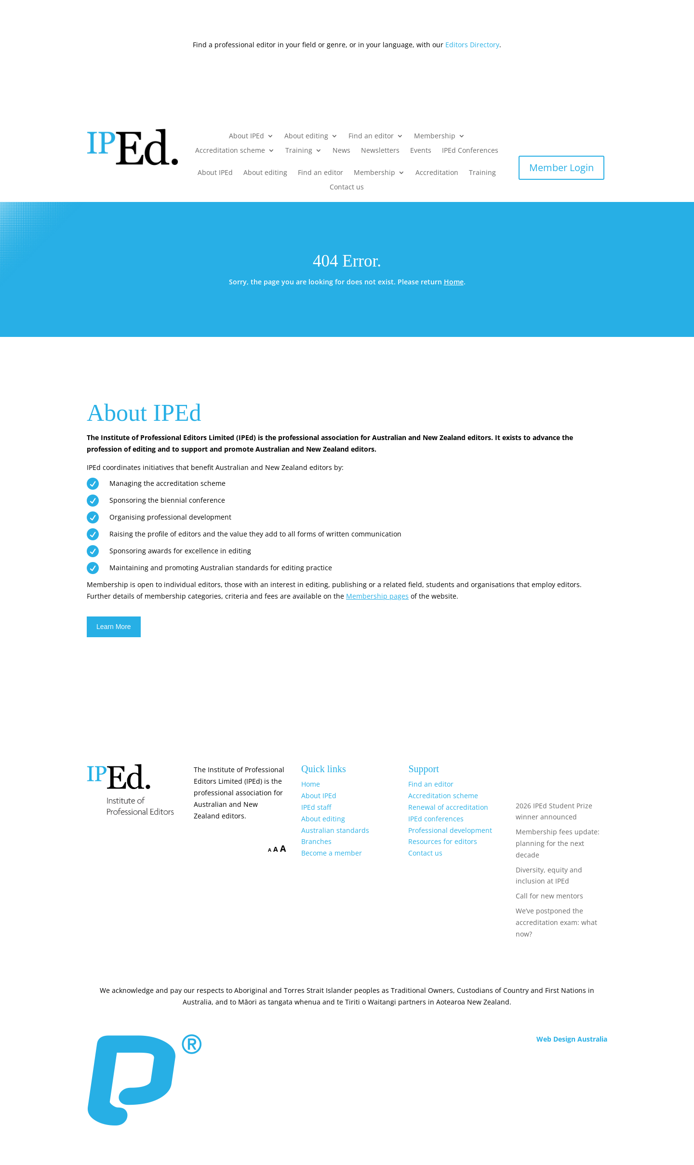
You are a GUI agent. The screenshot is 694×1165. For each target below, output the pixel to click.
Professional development (450, 830)
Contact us (347, 187)
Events (420, 151)
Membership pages (377, 596)
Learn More (113, 626)
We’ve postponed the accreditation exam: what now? (556, 922)
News (341, 151)
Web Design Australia (571, 1039)
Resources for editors (442, 841)
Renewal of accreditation (448, 807)
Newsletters (380, 151)
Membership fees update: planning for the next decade (558, 843)
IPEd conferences (436, 818)
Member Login (561, 167)
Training (298, 151)
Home (454, 281)
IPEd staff (316, 807)
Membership (434, 136)
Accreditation (436, 173)
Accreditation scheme (230, 151)
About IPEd (246, 136)
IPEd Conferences (470, 151)
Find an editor (371, 136)
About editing (306, 136)
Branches (316, 841)
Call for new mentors (549, 895)
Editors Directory (472, 44)
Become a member (331, 852)
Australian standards (335, 830)
